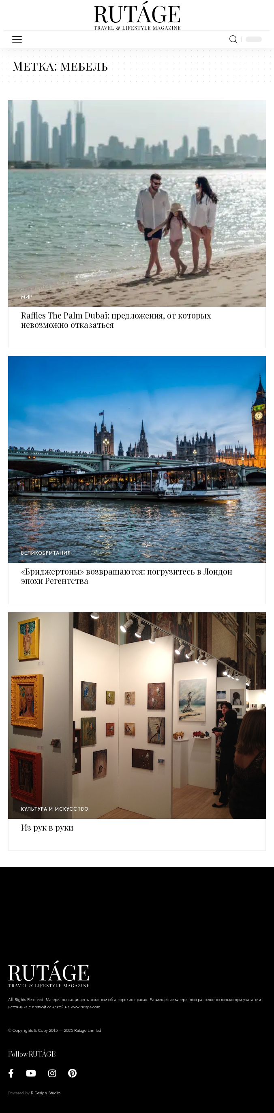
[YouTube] (31, 1073)
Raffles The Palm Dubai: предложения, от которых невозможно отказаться (116, 320)
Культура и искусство (55, 809)
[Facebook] (11, 1073)
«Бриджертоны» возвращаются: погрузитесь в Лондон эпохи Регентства (126, 576)
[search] (233, 39)
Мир (27, 297)
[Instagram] (52, 1073)
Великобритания (46, 553)
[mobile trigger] (19, 39)
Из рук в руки (47, 827)
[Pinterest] (72, 1073)
